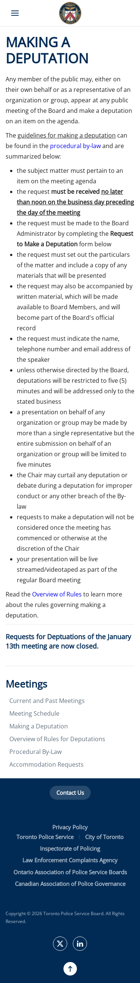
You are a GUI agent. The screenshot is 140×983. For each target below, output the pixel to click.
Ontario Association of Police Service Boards (70, 872)
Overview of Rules (57, 594)
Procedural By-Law (35, 752)
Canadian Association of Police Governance (70, 883)
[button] (15, 13)
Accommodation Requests (46, 764)
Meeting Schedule (34, 713)
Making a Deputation (38, 726)
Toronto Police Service (45, 837)
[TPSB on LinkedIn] (80, 944)
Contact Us (70, 792)
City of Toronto (104, 837)
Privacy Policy (70, 827)
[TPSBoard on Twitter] (60, 944)
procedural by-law (75, 146)
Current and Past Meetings (47, 701)
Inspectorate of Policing (70, 848)
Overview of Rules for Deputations (57, 739)
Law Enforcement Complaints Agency (70, 860)
